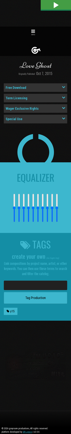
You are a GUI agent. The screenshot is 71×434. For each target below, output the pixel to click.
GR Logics (27, 432)
